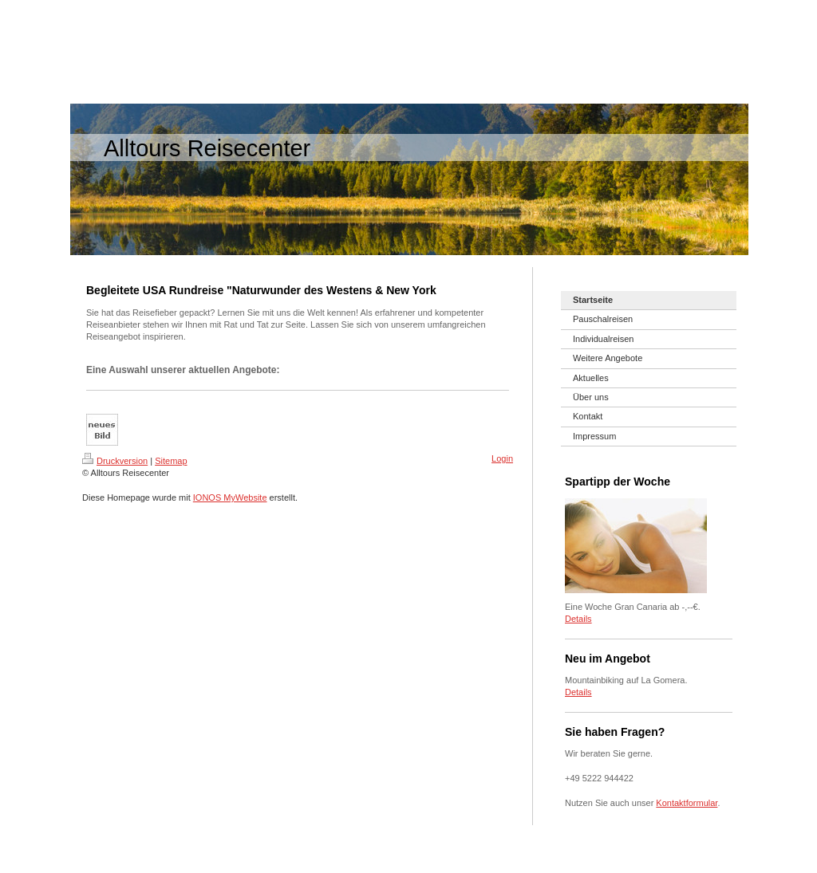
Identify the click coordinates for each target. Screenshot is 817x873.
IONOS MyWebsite (230, 497)
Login (502, 458)
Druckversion (115, 461)
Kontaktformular (686, 803)
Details (578, 618)
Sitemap (171, 461)
